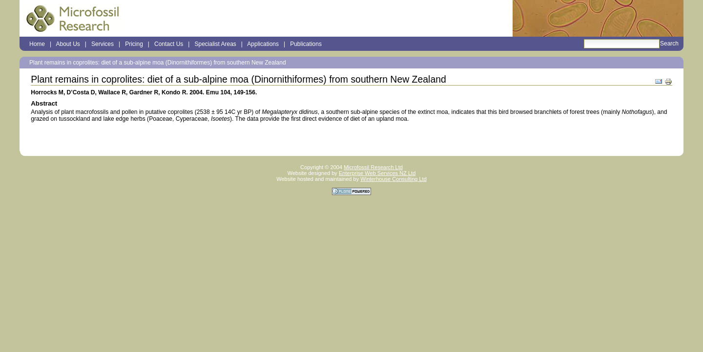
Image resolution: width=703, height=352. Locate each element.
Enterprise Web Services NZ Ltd (377, 173)
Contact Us (168, 44)
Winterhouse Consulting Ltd (393, 179)
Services (102, 44)
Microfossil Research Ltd (373, 167)
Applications (263, 44)
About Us (68, 44)
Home (37, 44)
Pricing (134, 44)
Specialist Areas (215, 44)
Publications (306, 44)
